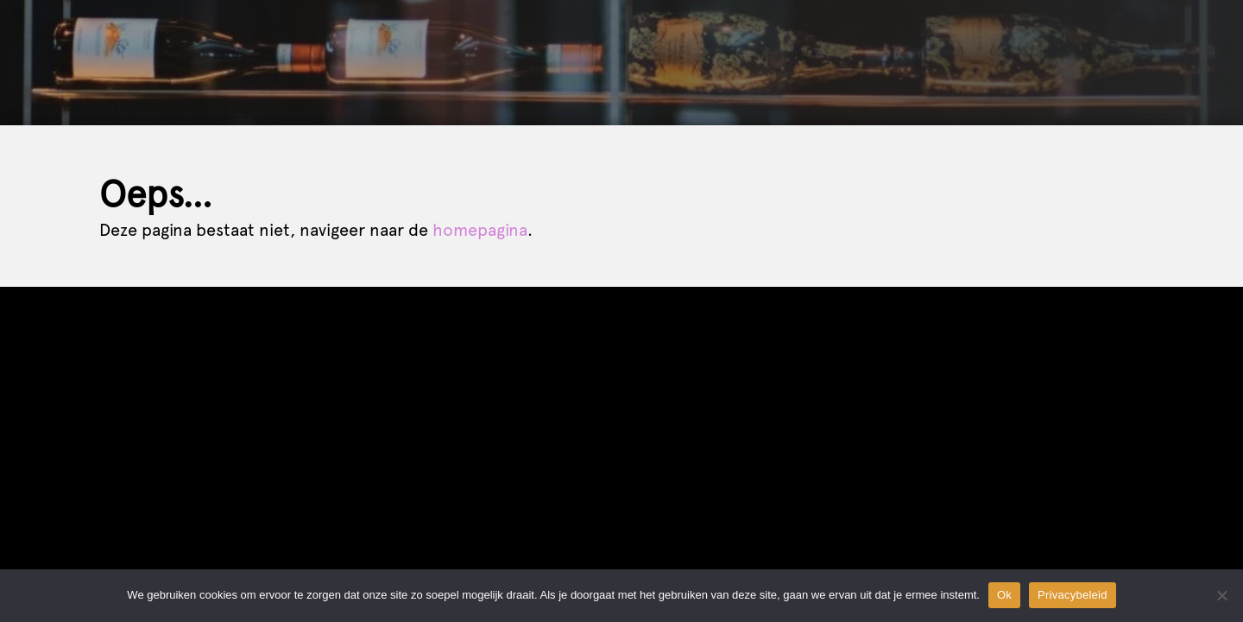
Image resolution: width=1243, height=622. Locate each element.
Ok (1004, 594)
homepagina (479, 229)
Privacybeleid (1072, 594)
